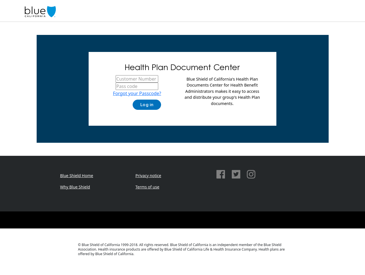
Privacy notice (148, 175)
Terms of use (147, 187)
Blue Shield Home (76, 175)
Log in (146, 104)
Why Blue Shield (75, 187)
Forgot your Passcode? (137, 93)
